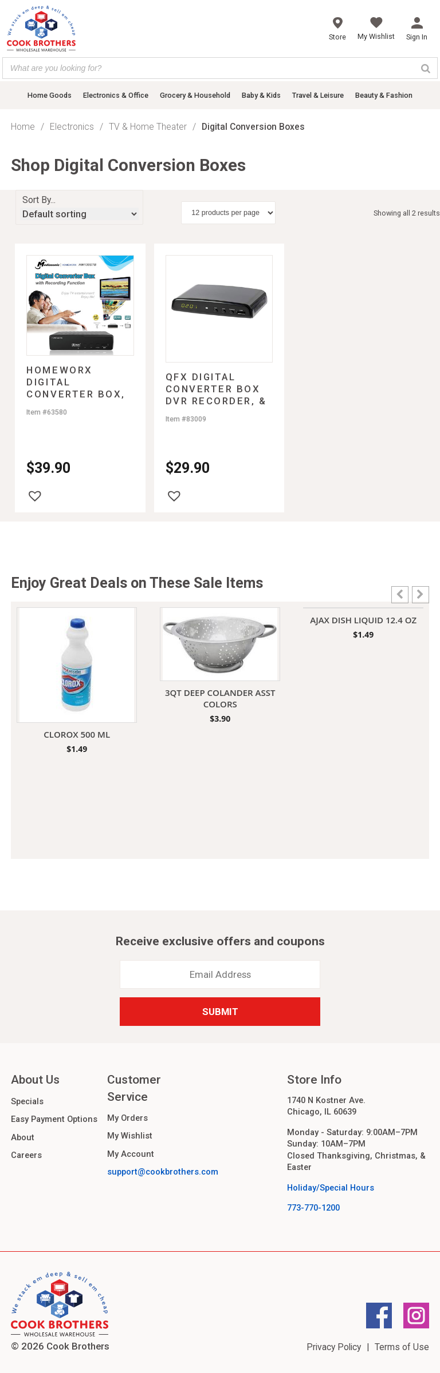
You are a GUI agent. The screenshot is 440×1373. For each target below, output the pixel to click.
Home (23, 126)
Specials (27, 1101)
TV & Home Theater (148, 126)
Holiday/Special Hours (330, 1188)
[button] (35, 495)
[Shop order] (79, 214)
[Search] (425, 68)
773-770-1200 (313, 1208)
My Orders (127, 1118)
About (22, 1137)
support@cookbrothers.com (162, 1172)
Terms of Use (402, 1347)
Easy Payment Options (54, 1119)
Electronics (72, 126)
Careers (26, 1155)
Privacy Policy (334, 1347)
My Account (130, 1154)
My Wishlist (129, 1136)
